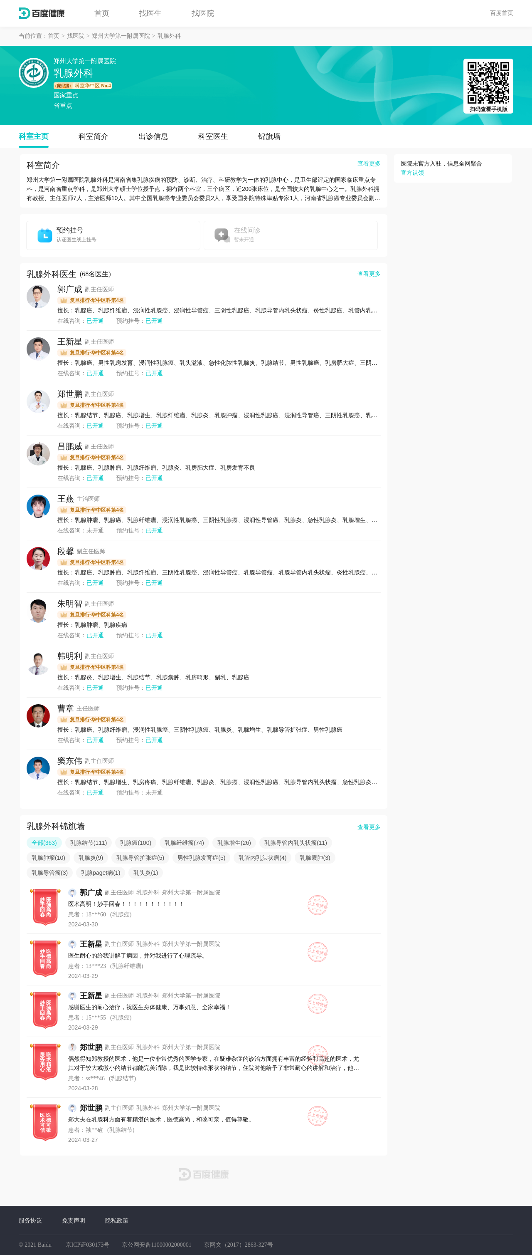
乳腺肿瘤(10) (48, 857)
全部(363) (44, 842)
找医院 (203, 13)
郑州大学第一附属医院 (121, 36)
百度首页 (501, 13)
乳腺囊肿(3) (315, 857)
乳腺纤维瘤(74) (184, 842)
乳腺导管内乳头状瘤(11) (295, 842)
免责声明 (73, 1220)
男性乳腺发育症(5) (201, 857)
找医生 (150, 13)
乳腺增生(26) (234, 842)
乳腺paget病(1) (100, 872)
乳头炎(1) (145, 872)
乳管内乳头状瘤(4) (262, 857)
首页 (101, 13)
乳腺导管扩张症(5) (140, 857)
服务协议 (30, 1220)
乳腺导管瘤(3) (50, 872)
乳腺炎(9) (91, 857)
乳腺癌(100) (135, 842)
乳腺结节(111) (88, 842)
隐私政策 (116, 1220)
